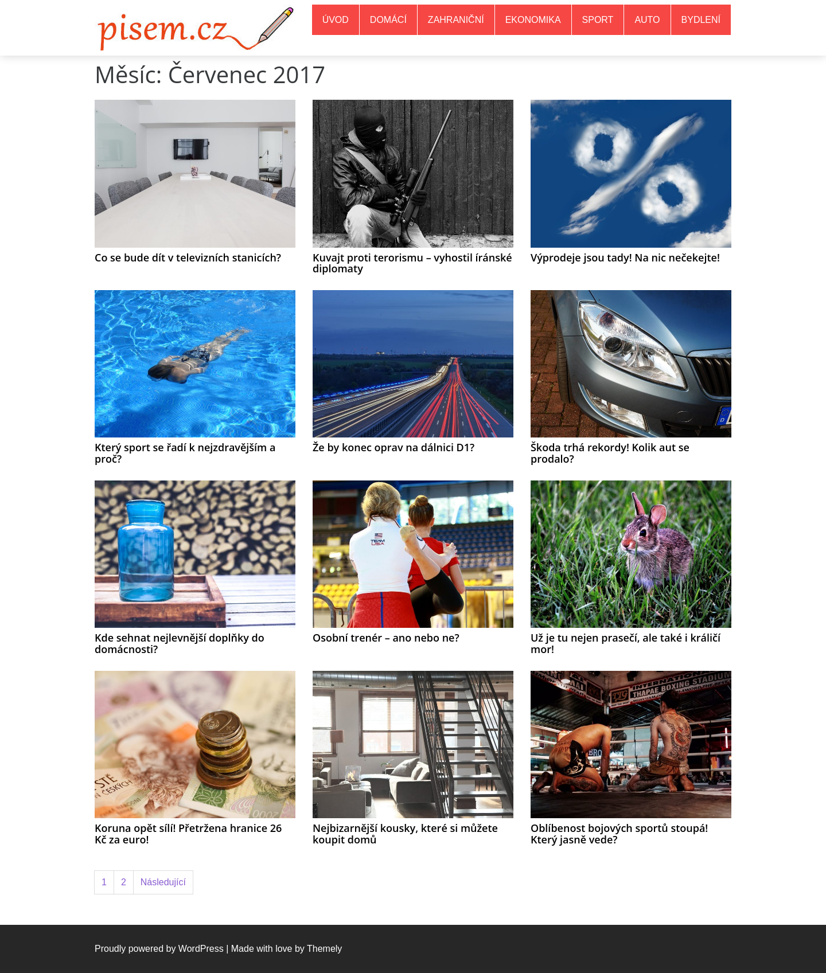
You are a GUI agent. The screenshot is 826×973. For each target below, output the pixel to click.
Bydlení (700, 20)
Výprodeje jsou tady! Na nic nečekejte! (625, 257)
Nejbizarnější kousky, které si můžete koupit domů (405, 833)
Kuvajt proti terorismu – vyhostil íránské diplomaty (412, 263)
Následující (163, 882)
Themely (324, 949)
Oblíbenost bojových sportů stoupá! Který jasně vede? (619, 833)
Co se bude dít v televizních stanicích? (188, 257)
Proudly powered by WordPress (159, 949)
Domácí (388, 20)
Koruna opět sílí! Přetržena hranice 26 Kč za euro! (188, 833)
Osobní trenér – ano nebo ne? (386, 637)
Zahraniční (456, 20)
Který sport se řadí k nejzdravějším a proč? (185, 453)
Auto (647, 20)
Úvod (335, 20)
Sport (598, 20)
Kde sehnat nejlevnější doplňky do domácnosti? (179, 643)
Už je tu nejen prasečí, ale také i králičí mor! (625, 643)
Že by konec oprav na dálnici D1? (393, 447)
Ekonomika (533, 20)
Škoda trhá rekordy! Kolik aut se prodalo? (610, 453)
